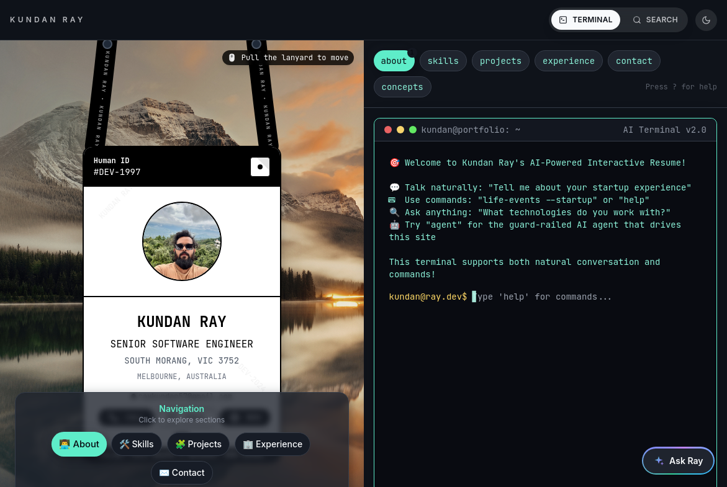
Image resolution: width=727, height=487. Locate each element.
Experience (276, 440)
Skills (140, 440)
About (83, 440)
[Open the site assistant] (678, 461)
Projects (202, 440)
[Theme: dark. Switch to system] (706, 20)
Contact (186, 469)
